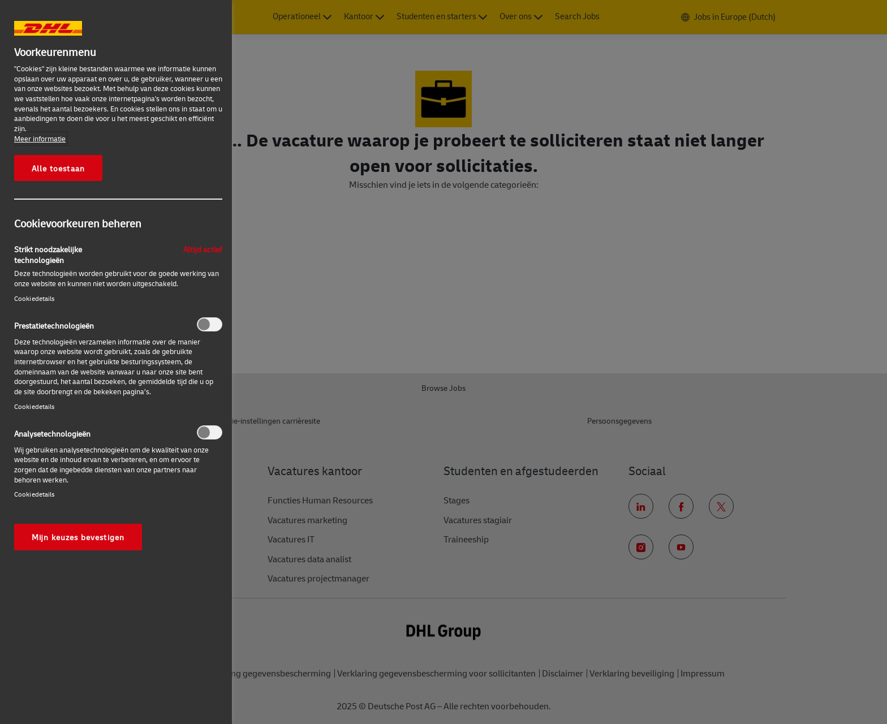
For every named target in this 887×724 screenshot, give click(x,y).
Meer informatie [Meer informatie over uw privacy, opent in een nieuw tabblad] (40, 138)
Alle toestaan (58, 168)
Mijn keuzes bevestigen (78, 536)
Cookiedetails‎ (34, 298)
